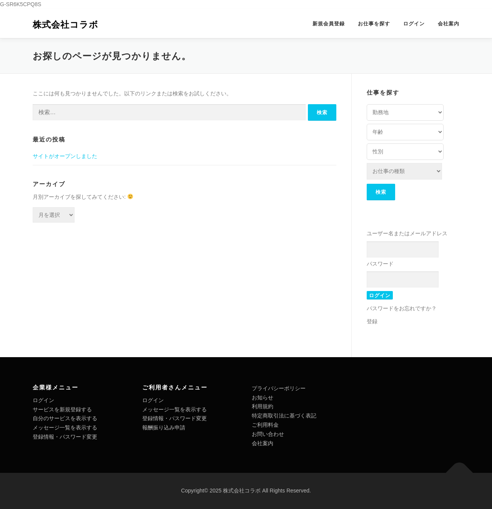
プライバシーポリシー (279, 388)
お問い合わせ (268, 434)
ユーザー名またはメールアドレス (407, 233)
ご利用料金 (265, 425)
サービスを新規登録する (62, 409)
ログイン (414, 24)
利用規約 (262, 406)
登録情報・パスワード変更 (65, 437)
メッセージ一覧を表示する (65, 427)
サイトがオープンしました (65, 156)
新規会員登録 (328, 24)
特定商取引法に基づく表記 (284, 416)
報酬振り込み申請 (163, 427)
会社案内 (448, 24)
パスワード (380, 264)
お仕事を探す (374, 24)
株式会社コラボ (65, 24)
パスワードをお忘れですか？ (402, 308)
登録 (372, 321)
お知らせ (262, 397)
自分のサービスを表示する (65, 418)
